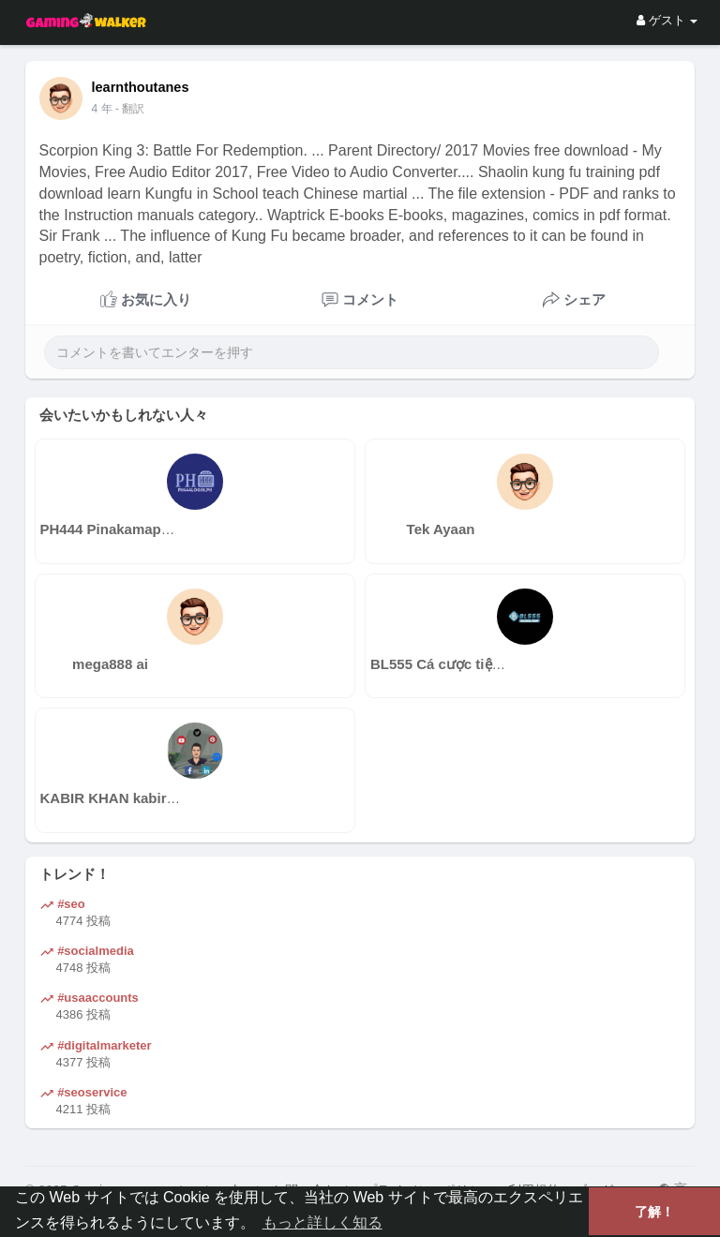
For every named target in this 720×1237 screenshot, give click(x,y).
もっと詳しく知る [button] (322, 1222)
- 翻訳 (129, 108)
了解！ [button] (654, 1211)
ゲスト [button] (667, 20)
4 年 (102, 108)
